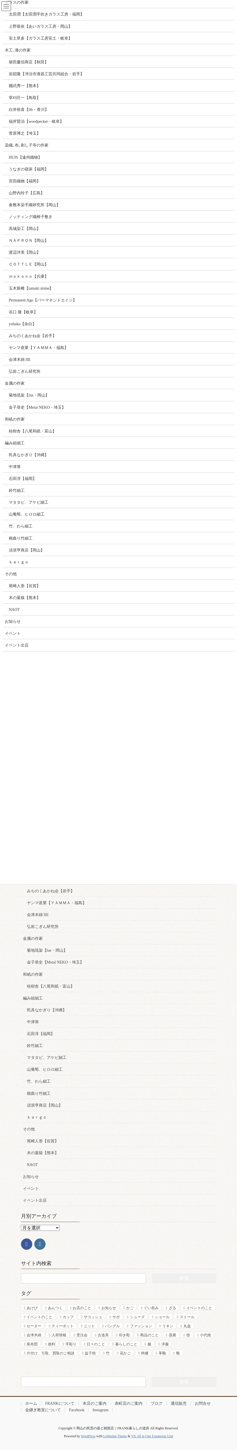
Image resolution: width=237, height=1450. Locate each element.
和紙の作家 (33, 974)
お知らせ (31, 1177)
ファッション (141, 1326)
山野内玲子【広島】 (26, 193)
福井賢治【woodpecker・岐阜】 (36, 121)
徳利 (51, 1344)
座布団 (32, 1344)
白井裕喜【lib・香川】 (29, 109)
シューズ (137, 1317)
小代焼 (205, 1335)
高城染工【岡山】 (24, 229)
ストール (187, 1317)
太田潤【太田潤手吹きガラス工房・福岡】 (46, 14)
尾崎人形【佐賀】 (43, 1141)
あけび (32, 1308)
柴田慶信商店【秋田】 (28, 62)
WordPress (88, 1436)
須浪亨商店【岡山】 (45, 1105)
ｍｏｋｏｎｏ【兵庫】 (28, 276)
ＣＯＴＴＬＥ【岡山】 (28, 264)
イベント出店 (35, 1200)
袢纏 (144, 1353)
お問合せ (203, 1403)
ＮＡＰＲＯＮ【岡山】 (28, 240)
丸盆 (187, 1326)
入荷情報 (59, 1335)
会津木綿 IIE (38, 915)
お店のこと (82, 1308)
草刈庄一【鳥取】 (24, 98)
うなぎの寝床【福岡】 (28, 169)
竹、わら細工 (39, 1081)
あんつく (55, 1308)
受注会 (81, 1335)
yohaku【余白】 (22, 324)
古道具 (103, 1335)
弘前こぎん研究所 (43, 927)
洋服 (165, 1344)
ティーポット (63, 1326)
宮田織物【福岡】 (24, 181)
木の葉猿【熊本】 (43, 1153)
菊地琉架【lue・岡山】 (47, 950)
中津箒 (33, 1022)
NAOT (32, 1165)
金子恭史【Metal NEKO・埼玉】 (55, 962)
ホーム (31, 1403)
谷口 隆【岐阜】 (23, 312)
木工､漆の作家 (18, 50)
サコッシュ (93, 1317)
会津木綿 (34, 1335)
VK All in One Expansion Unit (152, 1436)
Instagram (100, 1410)
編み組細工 (33, 998)
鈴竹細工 (35, 1046)
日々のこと (96, 1344)
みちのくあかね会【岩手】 (50, 891)
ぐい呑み (151, 1308)
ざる (172, 1308)
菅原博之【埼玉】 (24, 133)
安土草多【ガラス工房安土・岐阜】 (40, 38)
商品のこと (149, 1335)
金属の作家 (33, 938)
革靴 (162, 1353)
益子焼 (90, 1353)
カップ (68, 1317)
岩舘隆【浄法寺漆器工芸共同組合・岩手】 (46, 74)
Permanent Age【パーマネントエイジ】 (43, 300)
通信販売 (179, 1403)
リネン (167, 1326)
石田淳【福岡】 (41, 1034)
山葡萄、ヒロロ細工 (45, 1069)
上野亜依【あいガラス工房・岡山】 (40, 26)
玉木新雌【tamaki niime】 (31, 288)
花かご (125, 1353)
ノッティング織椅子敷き (30, 217)
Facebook (76, 1410)
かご (130, 1308)
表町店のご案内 (128, 1403)
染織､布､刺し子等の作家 (26, 145)
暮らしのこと (126, 1344)
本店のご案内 (94, 1403)
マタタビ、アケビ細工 (47, 1057)
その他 (29, 1129)
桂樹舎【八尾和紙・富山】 (50, 986)
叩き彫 (124, 1335)
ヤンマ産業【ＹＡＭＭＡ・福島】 (56, 903)
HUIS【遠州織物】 (25, 157)
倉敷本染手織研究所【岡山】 (34, 205)
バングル (112, 1326)
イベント (31, 1188)
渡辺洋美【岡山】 (24, 252)
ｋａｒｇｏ (37, 1117)
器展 (172, 1335)
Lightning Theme (115, 1436)
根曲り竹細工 (39, 1093)
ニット (89, 1326)
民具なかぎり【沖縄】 (47, 1010)
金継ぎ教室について (43, 1410)
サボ (116, 1317)
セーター (34, 1326)
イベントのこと (199, 1308)
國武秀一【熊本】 (24, 86)
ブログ (157, 1403)
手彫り (70, 1344)
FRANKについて (59, 1403)
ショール (162, 1317)
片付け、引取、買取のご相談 (50, 1353)
